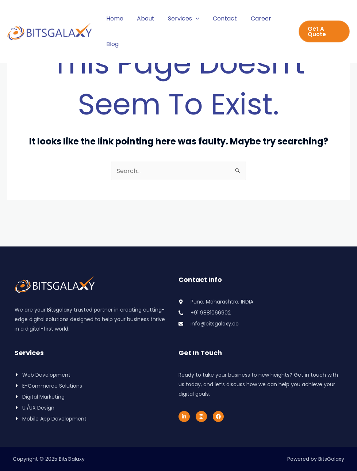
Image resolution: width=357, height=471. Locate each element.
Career (252, 18)
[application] (191, 18)
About (142, 18)
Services (179, 18)
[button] (323, 31)
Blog (111, 44)
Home (113, 18)
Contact (218, 18)
